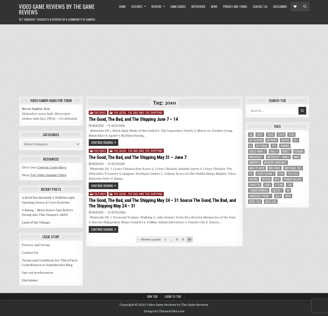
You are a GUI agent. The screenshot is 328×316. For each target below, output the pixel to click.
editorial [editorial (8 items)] (262, 146)
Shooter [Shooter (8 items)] (254, 185)
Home (122, 6)
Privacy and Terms (235, 6)
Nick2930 (98, 125)
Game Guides (178, 6)
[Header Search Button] (305, 6)
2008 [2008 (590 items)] (270, 134)
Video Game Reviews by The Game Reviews (57, 9)
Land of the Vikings (36, 222)
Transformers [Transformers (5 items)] (258, 190)
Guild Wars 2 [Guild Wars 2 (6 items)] (257, 151)
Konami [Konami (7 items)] (299, 151)
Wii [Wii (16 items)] (288, 190)
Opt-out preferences (37, 272)
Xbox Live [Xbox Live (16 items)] (270, 201)
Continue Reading (102, 142)
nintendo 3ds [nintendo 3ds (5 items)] (293, 168)
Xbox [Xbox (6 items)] (288, 196)
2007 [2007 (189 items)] (260, 134)
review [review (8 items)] (266, 179)
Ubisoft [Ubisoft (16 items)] (277, 190)
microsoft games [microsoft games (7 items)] (278, 157)
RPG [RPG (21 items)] (277, 179)
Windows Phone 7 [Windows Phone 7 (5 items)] (260, 196)
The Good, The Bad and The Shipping (138, 113)
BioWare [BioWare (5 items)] (272, 140)
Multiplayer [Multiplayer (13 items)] (257, 168)
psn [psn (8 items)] (281, 173)
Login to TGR (173, 296)
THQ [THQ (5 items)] (289, 185)
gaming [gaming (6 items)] (284, 146)
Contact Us (260, 6)
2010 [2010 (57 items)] (291, 134)
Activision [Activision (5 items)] (255, 140)
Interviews (198, 6)
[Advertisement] (164, 59)
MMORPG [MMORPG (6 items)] (254, 162)
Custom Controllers (51, 167)
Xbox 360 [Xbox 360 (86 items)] (255, 201)
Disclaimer (280, 6)
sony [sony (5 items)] (267, 185)
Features (136, 6)
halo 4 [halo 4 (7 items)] (274, 151)
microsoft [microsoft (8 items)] (256, 157)
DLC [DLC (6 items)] (296, 140)
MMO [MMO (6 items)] (296, 157)
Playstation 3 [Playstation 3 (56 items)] (265, 173)
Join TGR (152, 296)
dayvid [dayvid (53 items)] (285, 140)
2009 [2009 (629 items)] (281, 134)
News (214, 6)
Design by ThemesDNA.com (164, 311)
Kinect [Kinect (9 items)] (286, 151)
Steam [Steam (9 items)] (279, 185)
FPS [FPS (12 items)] (274, 146)
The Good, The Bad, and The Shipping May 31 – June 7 (138, 157)
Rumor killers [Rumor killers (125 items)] (293, 179)
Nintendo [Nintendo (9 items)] (274, 168)
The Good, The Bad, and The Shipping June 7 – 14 (133, 119)
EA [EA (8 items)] (250, 146)
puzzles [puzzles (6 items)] (293, 173)
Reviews (156, 6)
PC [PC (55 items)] (251, 173)
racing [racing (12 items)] (253, 179)
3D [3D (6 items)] (251, 134)
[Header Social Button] (295, 6)
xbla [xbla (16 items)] (278, 196)
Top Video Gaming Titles (48, 175)
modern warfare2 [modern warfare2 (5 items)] (275, 162)
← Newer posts (149, 239)
